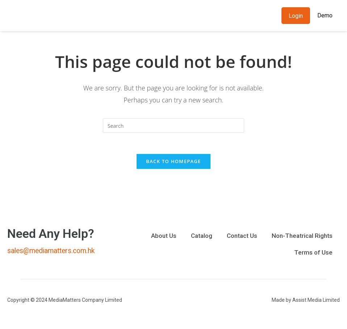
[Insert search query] (173, 125)
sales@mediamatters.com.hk (53, 251)
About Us (163, 236)
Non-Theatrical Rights (302, 236)
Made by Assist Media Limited (306, 301)
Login (296, 15)
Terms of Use (313, 253)
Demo (325, 15)
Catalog (201, 236)
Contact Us (242, 236)
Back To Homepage (173, 162)
